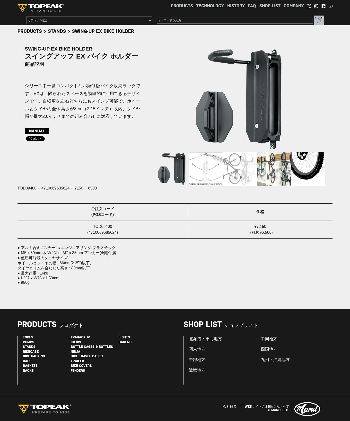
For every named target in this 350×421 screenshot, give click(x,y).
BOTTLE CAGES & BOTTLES (92, 347)
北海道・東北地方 (205, 339)
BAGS (27, 361)
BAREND (125, 342)
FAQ (252, 6)
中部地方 (197, 360)
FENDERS (78, 370)
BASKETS (30, 366)
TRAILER (77, 361)
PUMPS (28, 342)
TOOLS (28, 337)
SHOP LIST (269, 6)
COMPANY (294, 6)
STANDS (57, 31)
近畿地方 (197, 370)
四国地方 (269, 349)
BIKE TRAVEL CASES (87, 356)
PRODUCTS (182, 6)
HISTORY (236, 6)
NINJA (75, 351)
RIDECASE (31, 351)
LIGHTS (124, 337)
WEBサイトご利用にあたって (267, 406)
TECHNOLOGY (210, 6)
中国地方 (269, 339)
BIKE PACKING (34, 356)
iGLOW (76, 342)
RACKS (28, 370)
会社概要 (230, 406)
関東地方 (197, 349)
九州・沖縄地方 (275, 360)
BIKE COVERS (81, 366)
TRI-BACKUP (80, 337)
